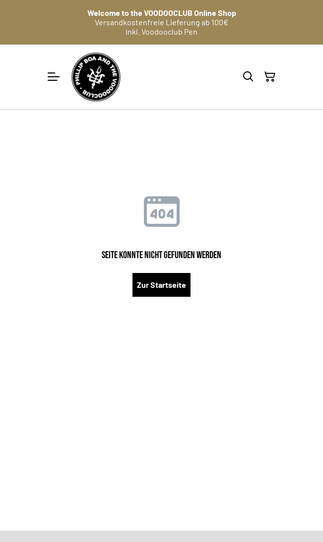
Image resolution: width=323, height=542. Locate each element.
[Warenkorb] (270, 77)
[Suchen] (248, 77)
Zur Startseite (161, 284)
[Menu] (54, 77)
